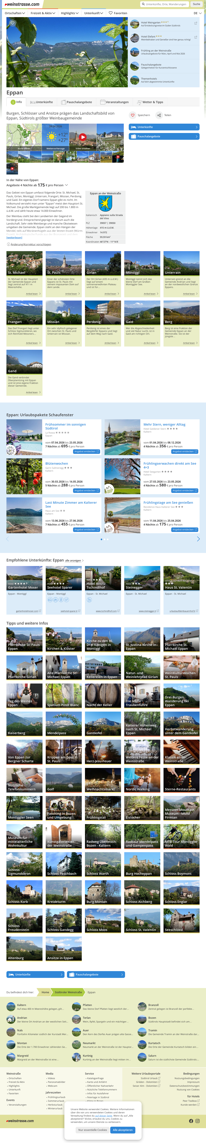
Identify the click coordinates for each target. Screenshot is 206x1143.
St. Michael (24, 274)
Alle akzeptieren (123, 1130)
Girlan (103, 274)
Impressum (193, 1081)
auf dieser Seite (103, 1115)
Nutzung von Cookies (188, 1089)
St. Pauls (64, 274)
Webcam (52, 1085)
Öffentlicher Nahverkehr (100, 1085)
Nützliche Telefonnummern (102, 1089)
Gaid (142, 324)
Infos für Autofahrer (98, 1093)
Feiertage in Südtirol (98, 1097)
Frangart (24, 324)
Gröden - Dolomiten (148, 1082)
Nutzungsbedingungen (187, 1078)
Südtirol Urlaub (150, 1078)
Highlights (68, 13)
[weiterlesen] (14, 237)
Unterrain (182, 274)
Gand (24, 373)
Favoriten (118, 13)
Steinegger (142, 590)
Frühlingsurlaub (56, 1097)
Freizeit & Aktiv (41, 13)
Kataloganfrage (95, 1078)
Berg (182, 324)
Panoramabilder (56, 1081)
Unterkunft (92, 13)
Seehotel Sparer (64, 590)
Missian (64, 324)
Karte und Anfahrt (97, 1081)
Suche (196, 4)
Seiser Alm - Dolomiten (146, 1085)
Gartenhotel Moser (24, 590)
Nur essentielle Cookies (92, 1130)
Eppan (11, 593)
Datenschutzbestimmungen (185, 1085)
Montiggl (142, 274)
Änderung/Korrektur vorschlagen (28, 244)
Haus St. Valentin (182, 590)
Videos (51, 1078)
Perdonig (103, 324)
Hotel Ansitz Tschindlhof (103, 590)
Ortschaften (13, 13)
